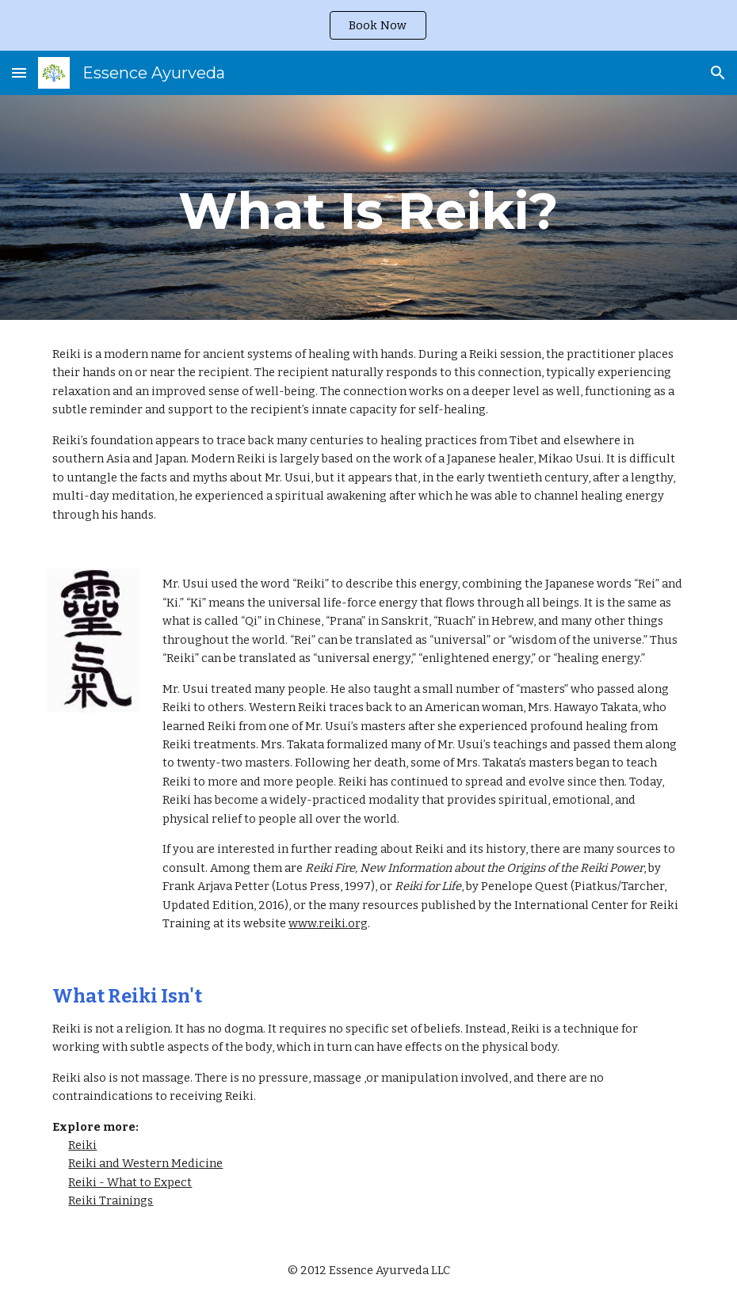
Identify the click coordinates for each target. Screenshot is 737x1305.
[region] (368, 25)
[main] (368, 207)
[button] (19, 72)
